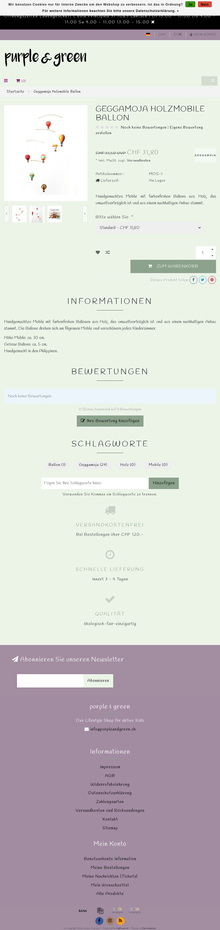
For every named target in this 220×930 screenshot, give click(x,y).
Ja (190, 4)
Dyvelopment (149, 928)
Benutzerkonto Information (110, 859)
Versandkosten (139, 160)
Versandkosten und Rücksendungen (110, 810)
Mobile (158, 465)
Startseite (15, 92)
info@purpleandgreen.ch (113, 729)
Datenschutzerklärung (110, 793)
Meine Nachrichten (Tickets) (110, 876)
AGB (110, 776)
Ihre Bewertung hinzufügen (110, 421)
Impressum (110, 767)
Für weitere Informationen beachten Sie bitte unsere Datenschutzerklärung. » (111, 11)
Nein (205, 4)
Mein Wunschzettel (110, 885)
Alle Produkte (110, 894)
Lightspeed (122, 928)
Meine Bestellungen (110, 867)
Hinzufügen (164, 483)
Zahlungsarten (110, 802)
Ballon (57, 465)
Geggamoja (93, 465)
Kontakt (110, 819)
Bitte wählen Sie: (114, 217)
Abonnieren (98, 680)
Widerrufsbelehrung (110, 784)
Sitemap (110, 828)
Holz (128, 465)
